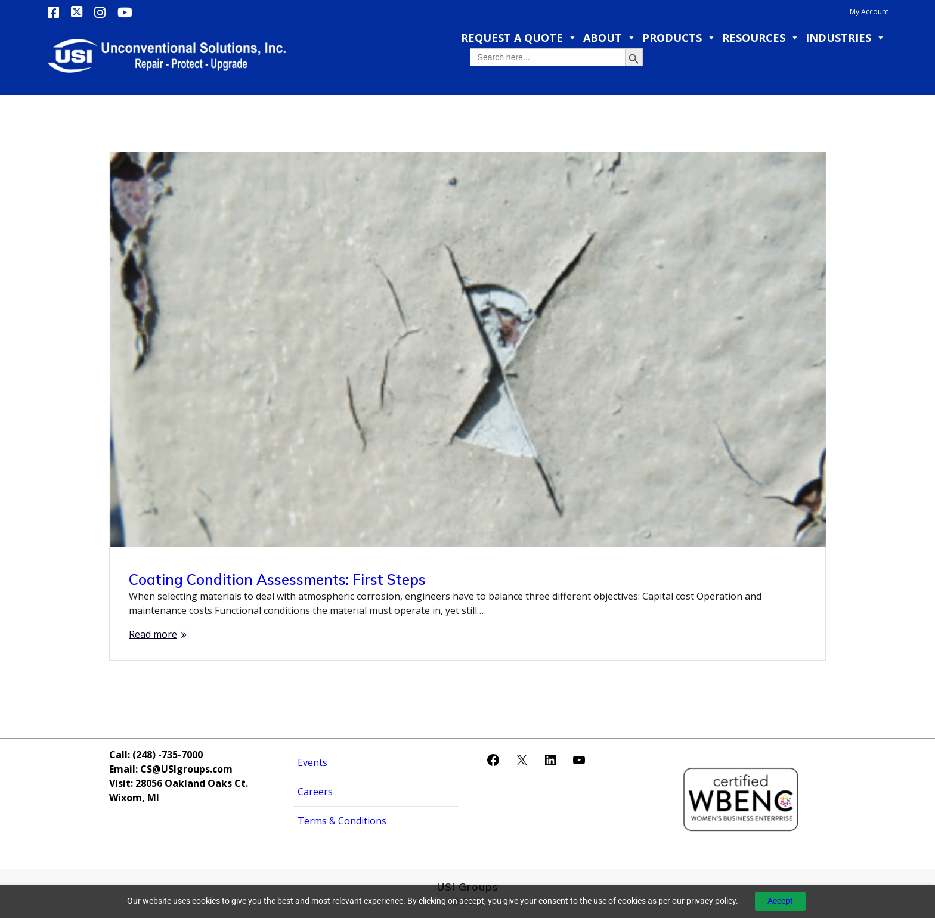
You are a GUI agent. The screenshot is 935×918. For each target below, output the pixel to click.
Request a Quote (519, 37)
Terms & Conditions (342, 820)
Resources (761, 37)
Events (312, 762)
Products (679, 37)
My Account (869, 12)
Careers (315, 791)
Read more (153, 634)
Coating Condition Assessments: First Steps (277, 579)
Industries (846, 37)
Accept (780, 900)
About (609, 37)
